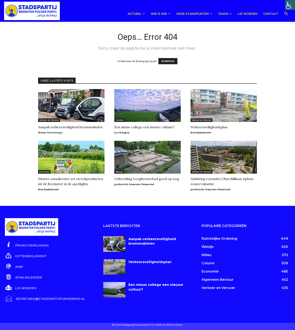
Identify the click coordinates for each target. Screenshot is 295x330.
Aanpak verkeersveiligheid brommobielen (70, 127)
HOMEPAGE (167, 61)
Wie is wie (160, 14)
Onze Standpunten (194, 14)
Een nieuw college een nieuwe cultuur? (144, 127)
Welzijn (119, 171)
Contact (270, 14)
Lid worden (248, 14)
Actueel (136, 14)
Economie (44, 171)
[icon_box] (27, 245)
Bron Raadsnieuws (201, 132)
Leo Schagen (121, 132)
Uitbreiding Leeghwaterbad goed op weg (146, 179)
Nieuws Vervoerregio (50, 132)
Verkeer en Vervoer (49, 120)
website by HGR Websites (168, 324)
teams (225, 14)
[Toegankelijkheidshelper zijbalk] (290, 5)
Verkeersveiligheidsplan (209, 127)
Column (120, 120)
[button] (286, 14)
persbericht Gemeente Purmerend (134, 184)
